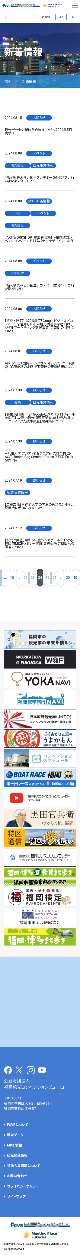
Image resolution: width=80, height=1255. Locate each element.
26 (55, 578)
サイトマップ (16, 1197)
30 (68, 578)
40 (75, 578)
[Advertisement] (40, 1002)
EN (72, 17)
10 (12, 578)
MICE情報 (14, 1145)
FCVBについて (17, 1125)
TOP (7, 81)
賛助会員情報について (23, 1166)
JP (61, 17)
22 (25, 578)
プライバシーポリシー (23, 1186)
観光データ (15, 1135)
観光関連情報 (17, 1156)
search (45, 17)
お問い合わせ (17, 1176)
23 (33, 578)
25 (47, 578)
